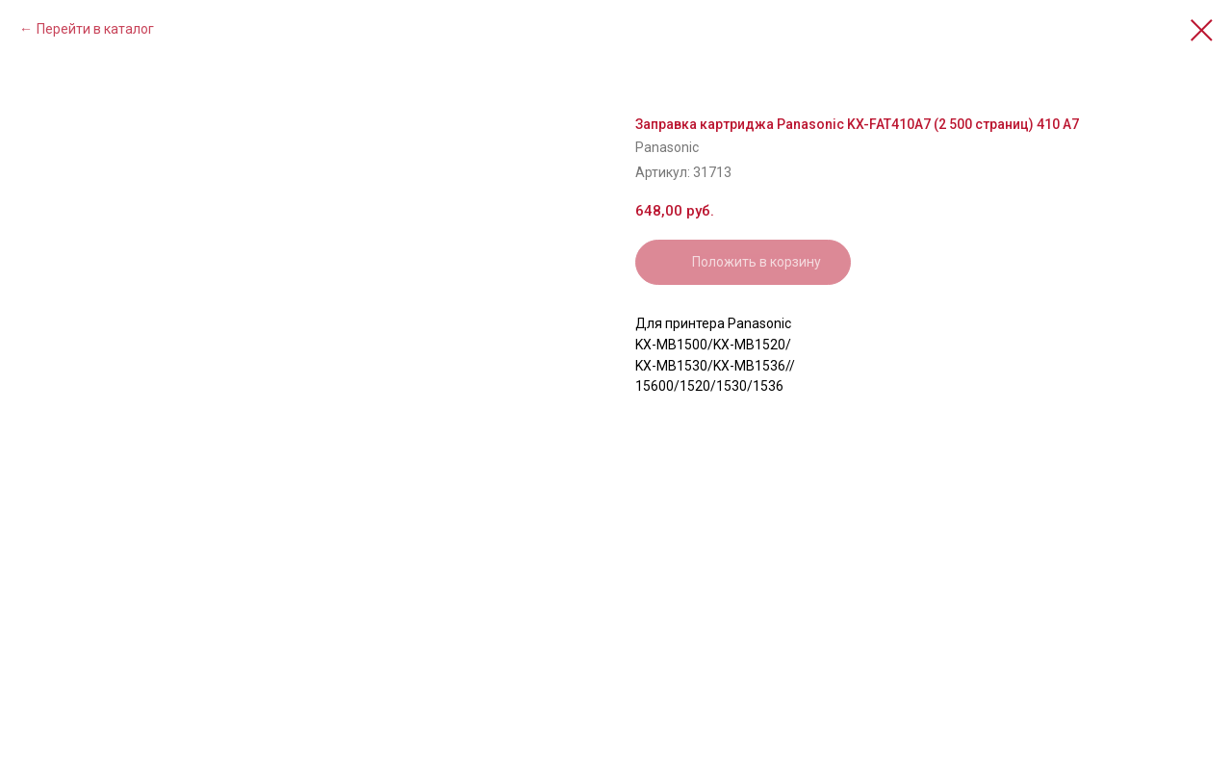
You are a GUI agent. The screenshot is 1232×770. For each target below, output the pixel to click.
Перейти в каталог (95, 29)
